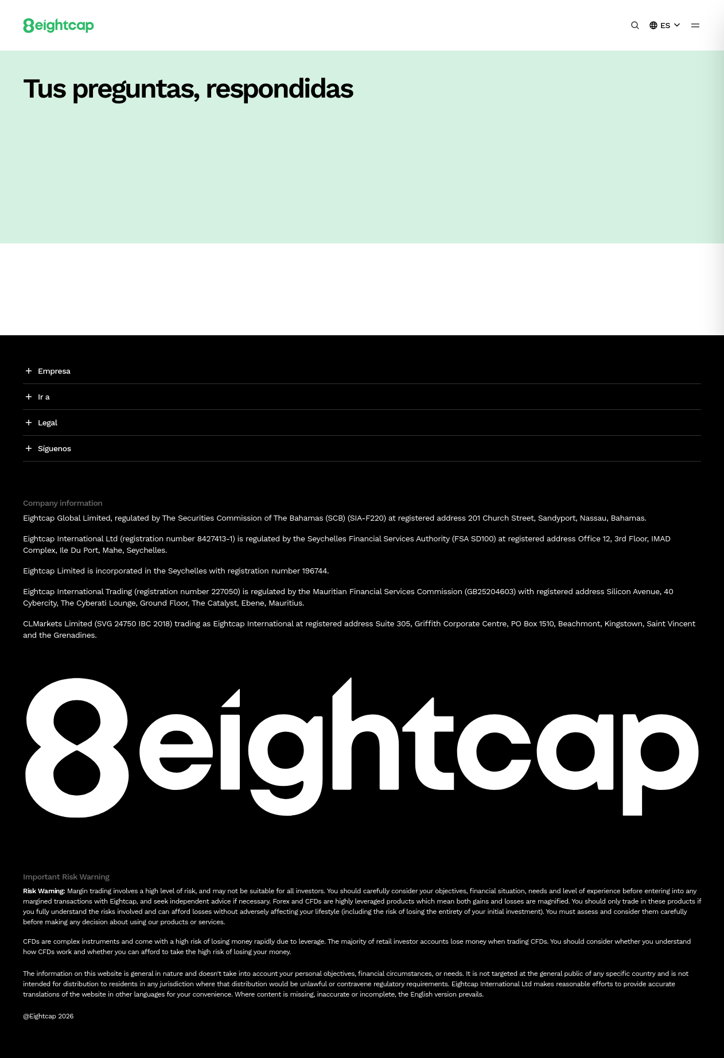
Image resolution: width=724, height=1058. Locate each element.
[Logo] (58, 25)
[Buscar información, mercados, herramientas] (635, 25)
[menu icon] (695, 25)
